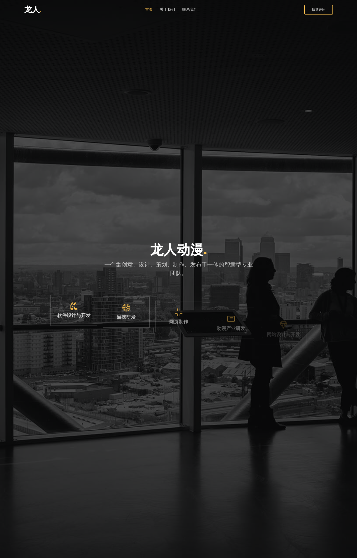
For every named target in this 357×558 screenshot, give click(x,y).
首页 (149, 9)
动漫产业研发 (231, 337)
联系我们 (189, 9)
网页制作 (178, 332)
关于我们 (167, 9)
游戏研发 (126, 325)
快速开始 (318, 9)
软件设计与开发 (74, 319)
